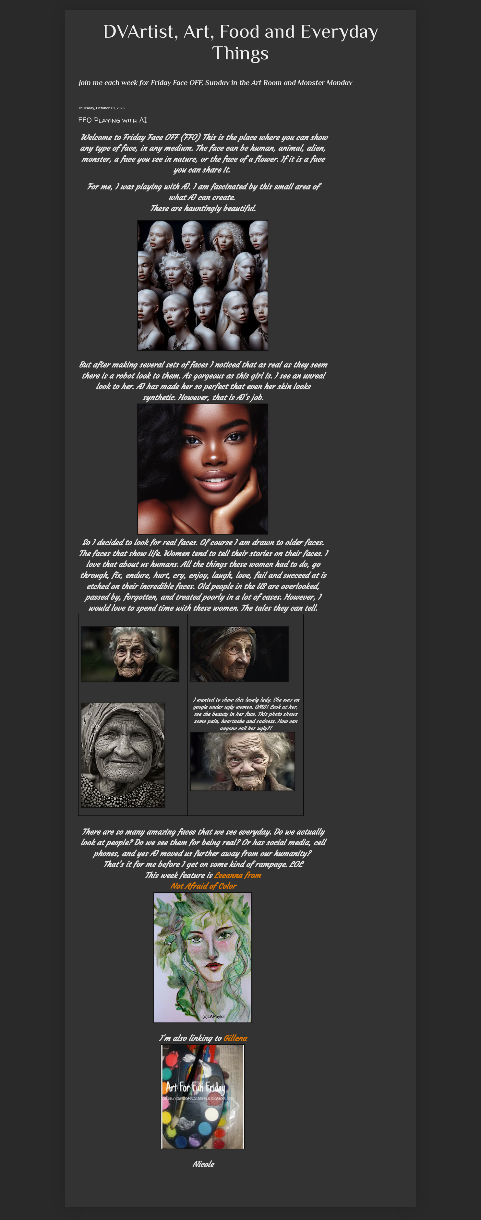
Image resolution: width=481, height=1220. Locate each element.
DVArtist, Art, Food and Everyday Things (241, 42)
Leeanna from (237, 875)
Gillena (235, 1038)
